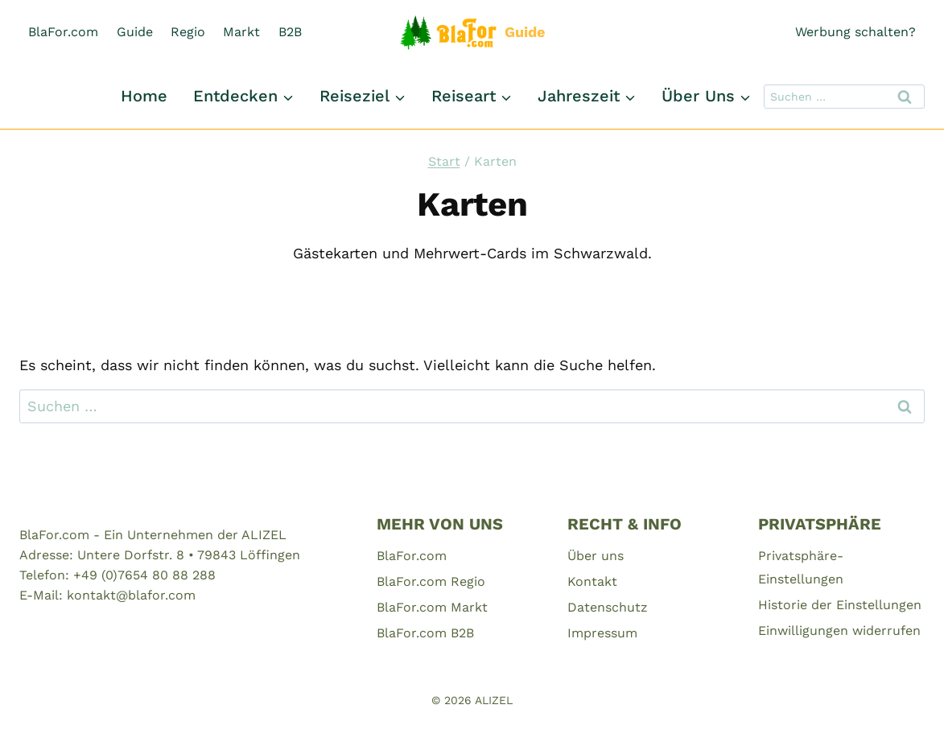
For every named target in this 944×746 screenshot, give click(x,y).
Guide (135, 31)
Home (144, 95)
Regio (188, 31)
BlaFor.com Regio (431, 581)
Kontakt (592, 581)
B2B (290, 31)
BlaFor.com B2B (425, 633)
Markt (241, 31)
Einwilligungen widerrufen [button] (839, 630)
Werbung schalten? (855, 31)
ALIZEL (494, 700)
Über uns (595, 555)
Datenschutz (607, 607)
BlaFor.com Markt (432, 607)
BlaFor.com (63, 31)
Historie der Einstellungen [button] (839, 604)
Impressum (602, 633)
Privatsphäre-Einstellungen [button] (800, 567)
